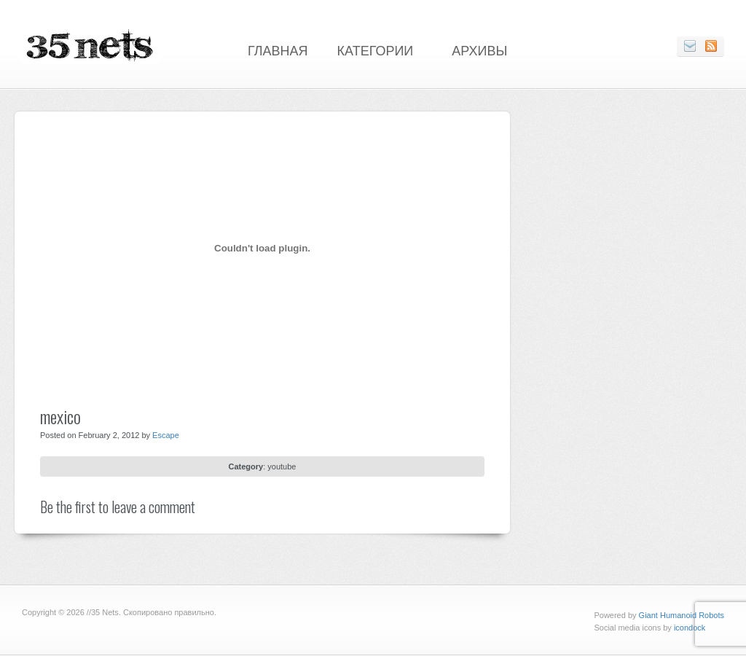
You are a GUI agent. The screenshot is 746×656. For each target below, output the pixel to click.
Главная (278, 49)
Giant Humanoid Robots (681, 615)
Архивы (479, 49)
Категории (375, 49)
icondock (689, 627)
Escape (165, 435)
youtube (281, 466)
